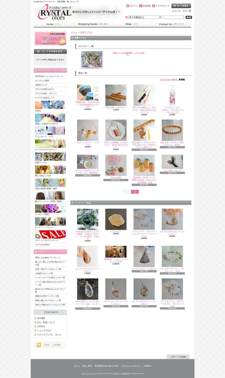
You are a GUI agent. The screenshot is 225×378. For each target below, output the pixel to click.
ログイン (134, 6)
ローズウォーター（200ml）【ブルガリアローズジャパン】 (172, 99)
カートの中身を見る (50, 51)
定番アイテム (50, 158)
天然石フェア (41, 85)
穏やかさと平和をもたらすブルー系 (50, 290)
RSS (47, 345)
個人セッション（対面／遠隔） (50, 196)
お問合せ (171, 24)
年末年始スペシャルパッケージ (49, 76)
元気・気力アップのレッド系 (48, 269)
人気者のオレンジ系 (44, 273)
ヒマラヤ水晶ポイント (45, 98)
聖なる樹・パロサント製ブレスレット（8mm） (172, 133)
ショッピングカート (181, 5)
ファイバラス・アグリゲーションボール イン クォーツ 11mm (144, 223)
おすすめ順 (165, 79)
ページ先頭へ (178, 356)
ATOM (57, 345)
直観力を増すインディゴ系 (47, 296)
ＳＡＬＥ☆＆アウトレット (50, 235)
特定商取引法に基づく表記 (107, 366)
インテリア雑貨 (50, 209)
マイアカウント (163, 6)
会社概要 (41, 318)
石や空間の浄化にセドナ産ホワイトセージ (92, 60)
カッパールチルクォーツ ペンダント (87, 259)
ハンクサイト (116, 221)
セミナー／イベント (50, 222)
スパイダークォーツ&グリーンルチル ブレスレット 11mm (173, 292)
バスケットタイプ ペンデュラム (88, 133)
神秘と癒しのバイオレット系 (48, 300)
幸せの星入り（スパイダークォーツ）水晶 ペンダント (88, 292)
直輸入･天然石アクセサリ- (50, 119)
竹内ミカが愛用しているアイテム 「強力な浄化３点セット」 (116, 134)
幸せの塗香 (116, 167)
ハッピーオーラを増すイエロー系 (50, 277)
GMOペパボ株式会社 (121, 373)
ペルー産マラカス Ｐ (172, 163)
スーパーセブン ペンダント (144, 258)
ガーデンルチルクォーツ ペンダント (172, 222)
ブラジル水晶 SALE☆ (44, 89)
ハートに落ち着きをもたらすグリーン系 (50, 283)
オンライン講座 (42, 80)
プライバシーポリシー (131, 366)
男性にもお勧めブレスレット (48, 257)
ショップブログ (132, 24)
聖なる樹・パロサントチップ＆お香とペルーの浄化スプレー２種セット (144, 134)
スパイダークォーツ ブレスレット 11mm (172, 259)
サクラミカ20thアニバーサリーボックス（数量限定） (88, 164)
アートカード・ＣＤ (50, 132)
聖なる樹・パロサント (116, 97)
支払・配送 (87, 366)
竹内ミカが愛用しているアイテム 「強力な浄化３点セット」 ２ (144, 99)
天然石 (50, 106)
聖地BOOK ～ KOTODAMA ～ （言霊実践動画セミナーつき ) (87, 96)
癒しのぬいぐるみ (50, 171)
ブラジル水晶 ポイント (46, 93)
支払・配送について (92, 24)
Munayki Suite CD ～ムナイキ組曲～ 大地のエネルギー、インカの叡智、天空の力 (88, 224)
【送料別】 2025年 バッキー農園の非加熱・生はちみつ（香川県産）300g (144, 169)
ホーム (53, 24)
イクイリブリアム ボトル (49, 335)
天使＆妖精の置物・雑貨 (50, 184)
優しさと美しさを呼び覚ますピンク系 (50, 263)
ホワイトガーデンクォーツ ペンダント (116, 291)
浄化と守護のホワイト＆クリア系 (50, 305)
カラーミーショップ (88, 373)
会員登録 (147, 6)
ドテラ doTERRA (42, 244)
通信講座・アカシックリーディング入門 (116, 254)
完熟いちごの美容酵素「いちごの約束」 (128, 53)
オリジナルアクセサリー (50, 145)
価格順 (174, 79)
